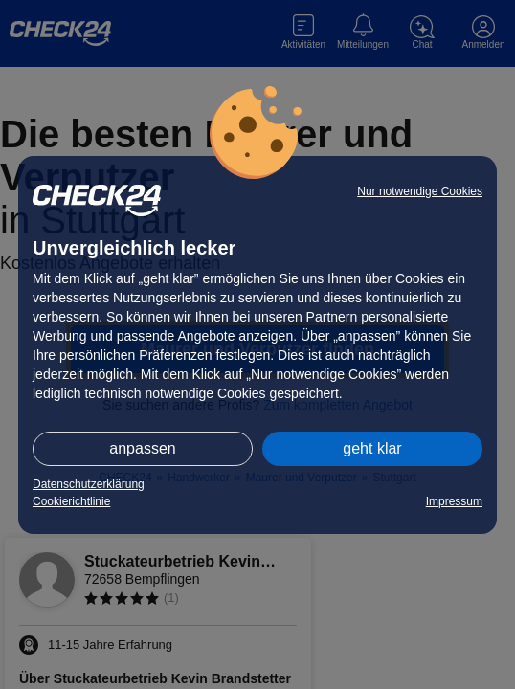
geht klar (372, 448)
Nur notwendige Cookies (419, 191)
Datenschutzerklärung (89, 484)
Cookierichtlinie (71, 501)
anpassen (142, 448)
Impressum (454, 501)
